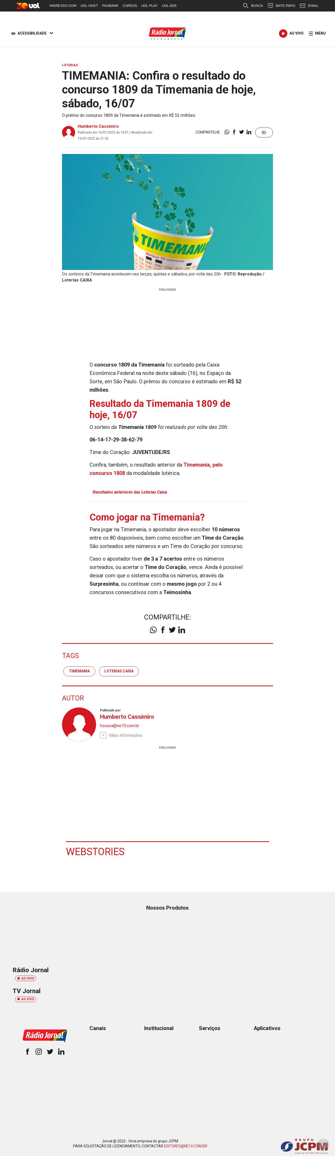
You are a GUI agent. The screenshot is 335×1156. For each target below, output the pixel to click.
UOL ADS (169, 6)
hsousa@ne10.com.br (119, 725)
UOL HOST (89, 6)
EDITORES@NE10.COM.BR (185, 1146)
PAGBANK (110, 6)
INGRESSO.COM (62, 6)
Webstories (95, 852)
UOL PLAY (149, 6)
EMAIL (309, 6)
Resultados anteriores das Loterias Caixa (130, 492)
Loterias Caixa (118, 671)
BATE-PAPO (281, 6)
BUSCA (253, 6)
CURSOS (130, 6)
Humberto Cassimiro (98, 126)
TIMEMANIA (79, 671)
